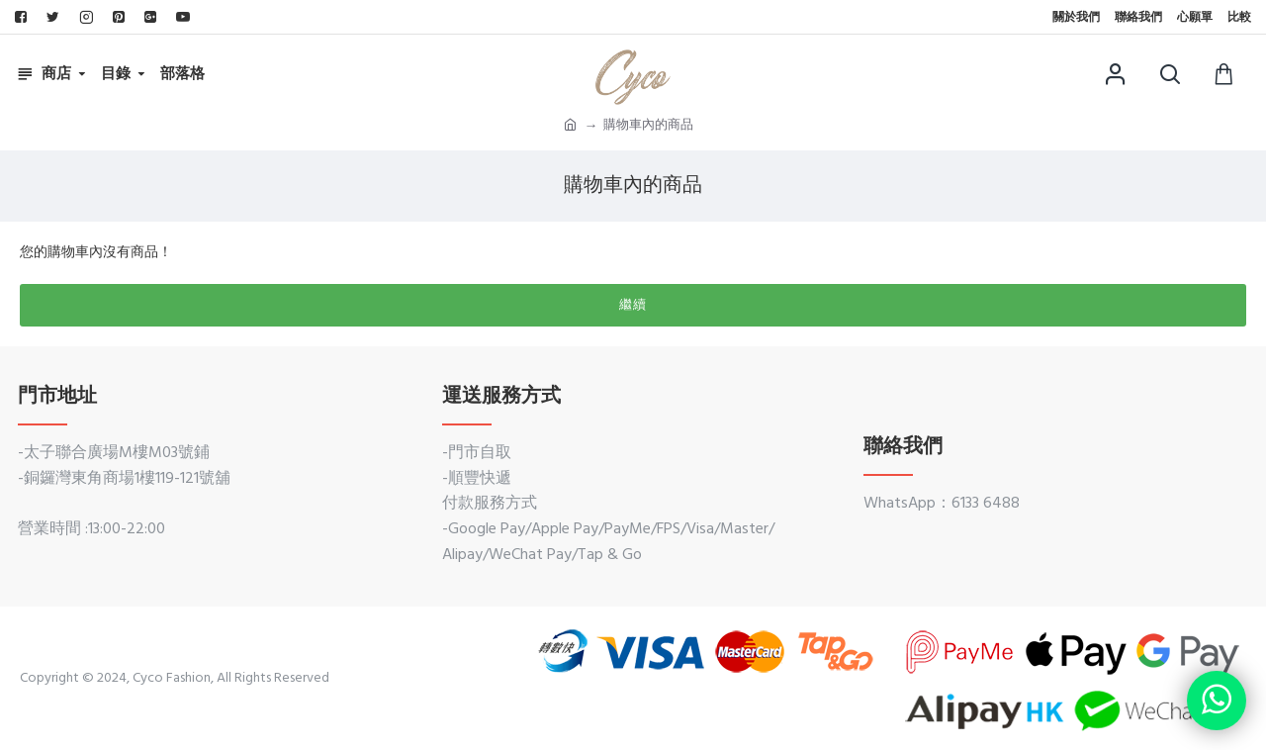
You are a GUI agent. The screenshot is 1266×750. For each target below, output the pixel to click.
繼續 (633, 305)
